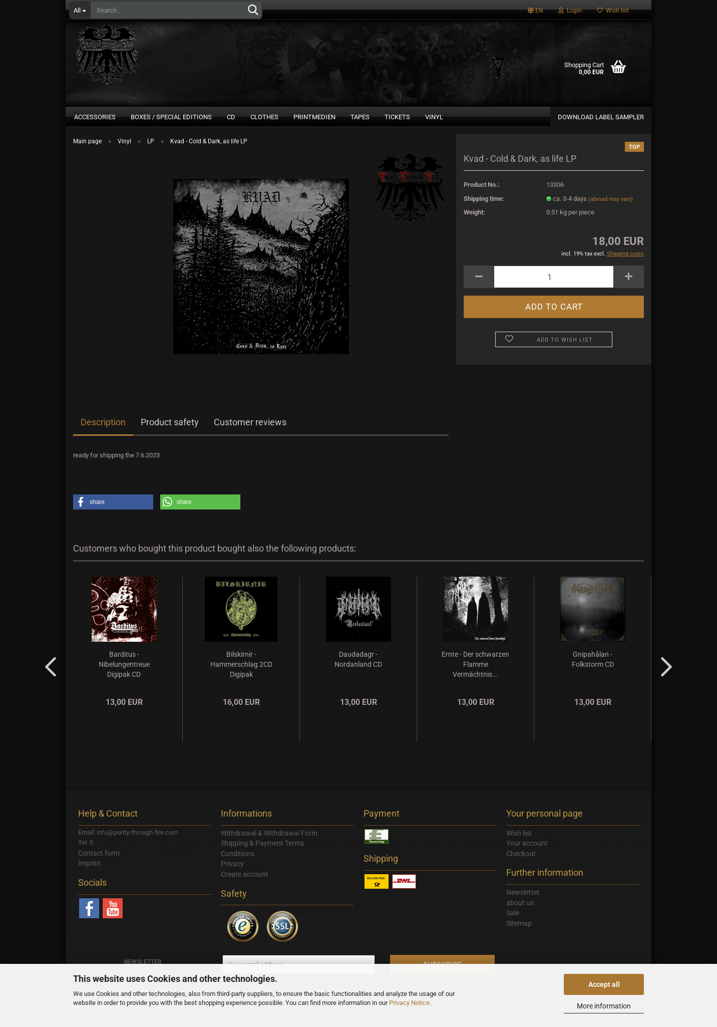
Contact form (99, 859)
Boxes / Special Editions (171, 117)
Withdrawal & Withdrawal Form (269, 839)
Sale (512, 919)
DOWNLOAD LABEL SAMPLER (601, 117)
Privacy (232, 870)
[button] (113, 508)
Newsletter (523, 898)
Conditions (237, 860)
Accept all (604, 984)
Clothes (264, 117)
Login (570, 10)
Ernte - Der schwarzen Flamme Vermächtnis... (475, 670)
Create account (244, 880)
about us (520, 909)
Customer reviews (250, 428)
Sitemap (519, 929)
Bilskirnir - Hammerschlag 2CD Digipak (241, 670)
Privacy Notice (409, 1002)
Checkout (521, 860)
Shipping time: (484, 204)
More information (604, 1006)
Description (103, 428)
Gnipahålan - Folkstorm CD (593, 665)
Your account (527, 849)
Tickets (397, 117)
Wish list (613, 10)
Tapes (360, 117)
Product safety (170, 428)
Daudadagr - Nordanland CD (358, 665)
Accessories (95, 117)
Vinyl (434, 117)
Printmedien (314, 117)
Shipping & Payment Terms (262, 849)
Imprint (89, 869)
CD (231, 117)
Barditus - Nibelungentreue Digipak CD (124, 670)
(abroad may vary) (610, 205)
